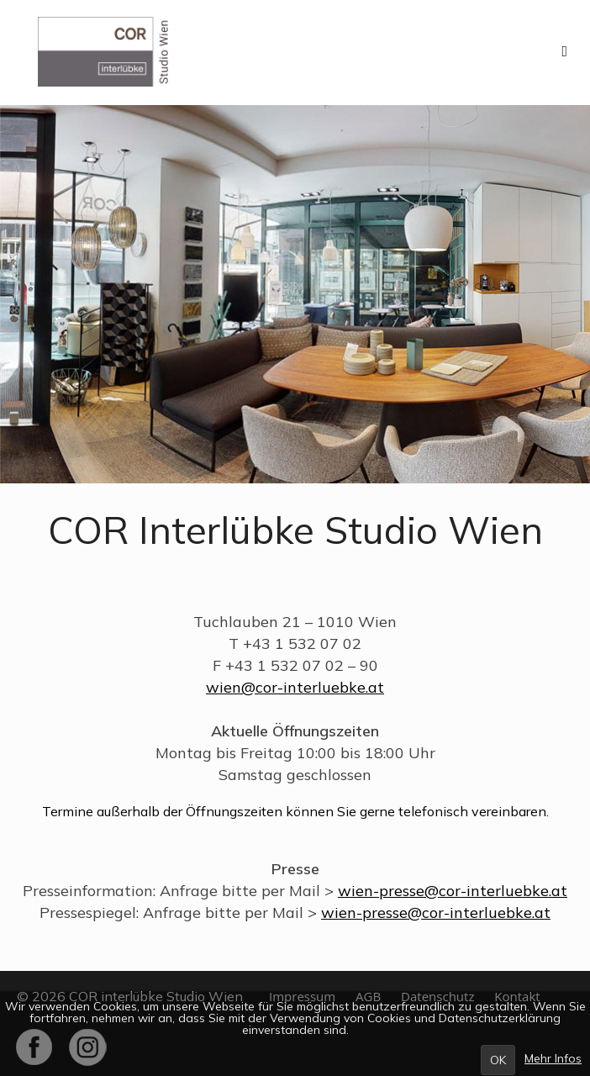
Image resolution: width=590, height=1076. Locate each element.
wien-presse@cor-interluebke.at (452, 890)
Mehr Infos (553, 1058)
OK (498, 1060)
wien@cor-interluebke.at (295, 687)
